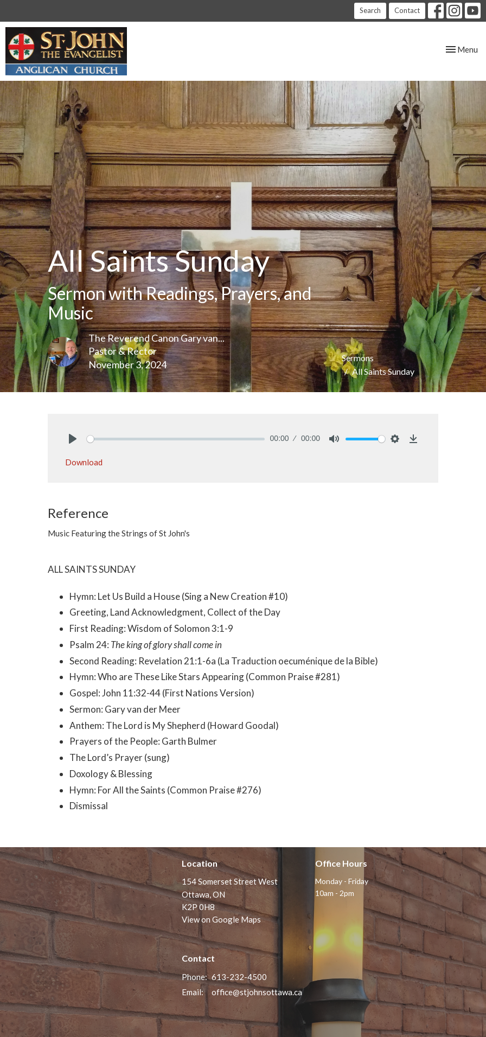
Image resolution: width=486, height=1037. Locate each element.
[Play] (72, 438)
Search (370, 10)
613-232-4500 (239, 977)
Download (84, 462)
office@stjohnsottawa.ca (257, 992)
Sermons (358, 358)
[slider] (176, 439)
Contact (407, 10)
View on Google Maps (221, 919)
